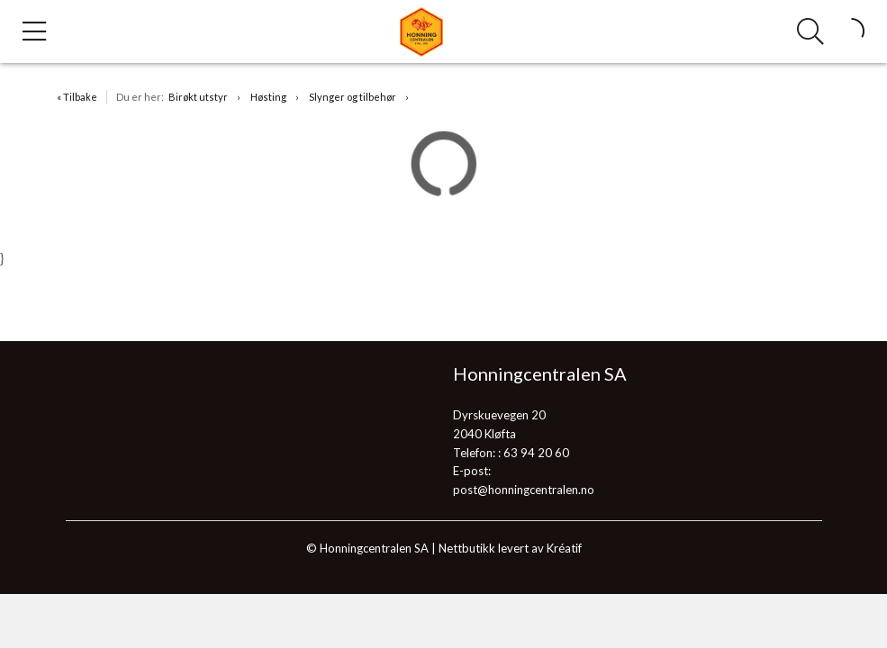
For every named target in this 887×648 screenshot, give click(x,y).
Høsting (268, 97)
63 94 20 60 (536, 453)
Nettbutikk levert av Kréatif (510, 548)
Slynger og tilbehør (352, 97)
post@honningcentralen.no (523, 489)
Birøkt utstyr (198, 97)
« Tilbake (77, 97)
